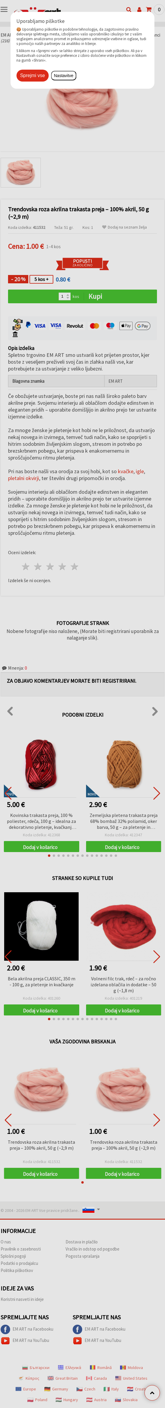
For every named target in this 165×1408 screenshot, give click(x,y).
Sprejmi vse (32, 75)
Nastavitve (63, 75)
